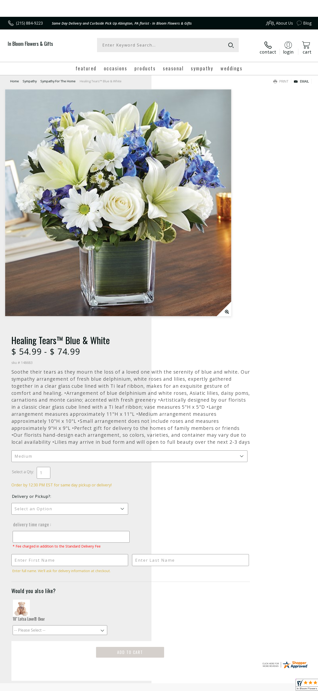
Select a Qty (170, 270)
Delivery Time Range (177, 323)
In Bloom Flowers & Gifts (30, 43)
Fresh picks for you (159, 512)
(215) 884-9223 (29, 23)
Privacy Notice (233, 685)
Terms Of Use (205, 685)
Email (301, 77)
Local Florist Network (268, 685)
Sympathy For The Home (58, 77)
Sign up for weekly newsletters (159, 542)
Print (281, 77)
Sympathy (30, 77)
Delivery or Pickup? (178, 295)
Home (14, 77)
